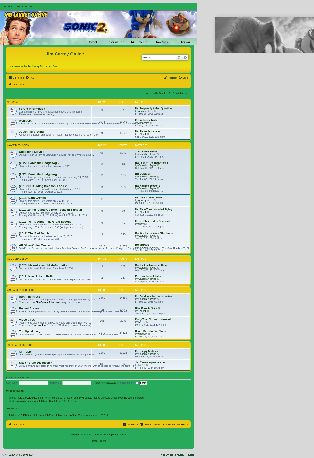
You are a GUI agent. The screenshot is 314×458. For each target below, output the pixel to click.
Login (10, 377)
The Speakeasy (29, 331)
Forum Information (32, 108)
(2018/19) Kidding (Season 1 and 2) (43, 186)
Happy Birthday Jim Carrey (151, 331)
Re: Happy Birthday (146, 351)
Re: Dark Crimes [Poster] (149, 197)
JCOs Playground (31, 131)
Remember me (128, 382)
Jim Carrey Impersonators (150, 362)
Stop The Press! (30, 296)
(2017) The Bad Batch (34, 233)
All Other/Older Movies (35, 245)
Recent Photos (29, 308)
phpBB (87, 434)
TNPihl (142, 134)
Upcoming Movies (31, 151)
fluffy (141, 224)
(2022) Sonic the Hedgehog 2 (39, 163)
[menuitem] (29, 77)
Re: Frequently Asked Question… (154, 108)
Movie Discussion (18, 145)
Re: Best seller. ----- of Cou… (151, 265)
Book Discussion (17, 259)
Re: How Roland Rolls (148, 276)
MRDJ (104, 415)
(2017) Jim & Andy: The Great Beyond (45, 221)
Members (25, 120)
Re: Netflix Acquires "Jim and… (153, 221)
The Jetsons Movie (146, 151)
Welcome (13, 102)
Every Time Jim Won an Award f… (155, 319)
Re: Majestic (142, 245)
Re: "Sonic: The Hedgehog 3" (152, 162)
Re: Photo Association (148, 131)
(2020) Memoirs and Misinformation (43, 265)
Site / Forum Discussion (35, 362)
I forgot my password (105, 382)
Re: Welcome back (146, 120)
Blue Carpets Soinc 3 (147, 308)
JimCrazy (143, 123)
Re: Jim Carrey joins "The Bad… (154, 233)
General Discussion (19, 345)
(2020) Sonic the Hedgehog (38, 174)
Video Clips (27, 319)
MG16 (141, 322)
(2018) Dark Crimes (32, 198)
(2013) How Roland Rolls (36, 276)
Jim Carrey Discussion (21, 290)
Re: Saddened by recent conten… (154, 296)
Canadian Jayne (147, 154)
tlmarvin (142, 333)
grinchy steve (145, 111)
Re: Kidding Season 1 (147, 185)
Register (23, 377)
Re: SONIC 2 (142, 173)
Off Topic (25, 351)
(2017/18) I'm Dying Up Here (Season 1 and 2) (50, 209)
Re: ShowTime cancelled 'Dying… (154, 209)
